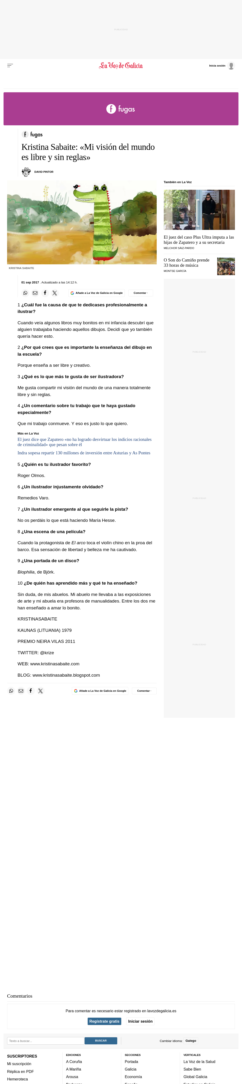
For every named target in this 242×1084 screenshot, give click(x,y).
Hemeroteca (17, 1079)
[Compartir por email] (35, 293)
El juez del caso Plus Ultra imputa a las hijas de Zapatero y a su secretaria (199, 240)
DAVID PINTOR (44, 171)
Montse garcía (175, 271)
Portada (131, 1061)
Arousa (72, 1077)
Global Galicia (195, 1077)
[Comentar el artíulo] (140, 293)
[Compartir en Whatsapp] (25, 293)
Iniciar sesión (140, 1021)
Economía (133, 1077)
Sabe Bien (192, 1069)
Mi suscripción (19, 1064)
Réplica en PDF (20, 1071)
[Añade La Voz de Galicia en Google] (96, 293)
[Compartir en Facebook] (45, 293)
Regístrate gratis (104, 1021)
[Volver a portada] (121, 65)
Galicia (130, 1069)
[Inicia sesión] (222, 65)
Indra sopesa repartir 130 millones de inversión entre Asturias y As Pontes (83, 452)
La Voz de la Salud (200, 1061)
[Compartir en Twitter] (55, 293)
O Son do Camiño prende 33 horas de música (186, 262)
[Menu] (10, 65)
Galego (191, 1040)
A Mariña (73, 1069)
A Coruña (74, 1061)
